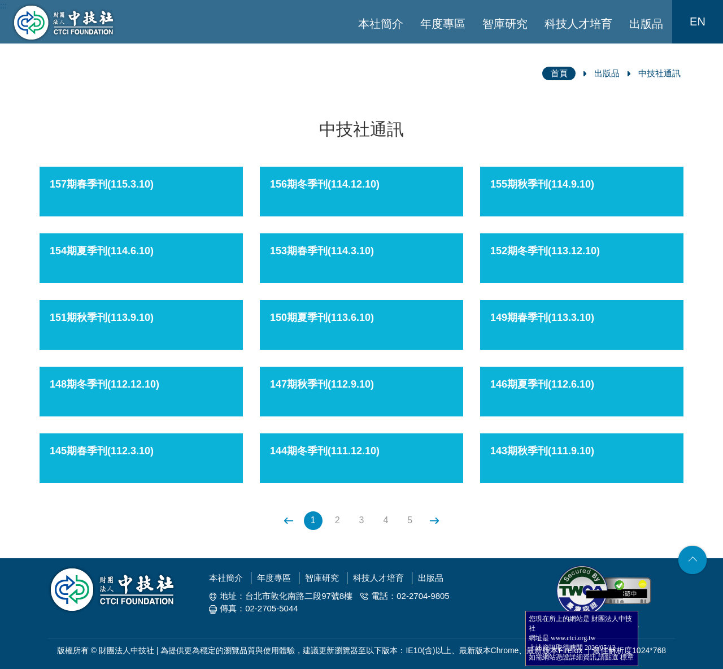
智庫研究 (505, 24)
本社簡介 (380, 24)
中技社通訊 (659, 73)
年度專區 (442, 24)
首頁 (559, 73)
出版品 (646, 24)
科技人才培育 (578, 24)
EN (697, 21)
